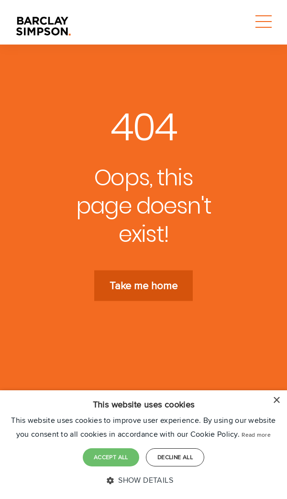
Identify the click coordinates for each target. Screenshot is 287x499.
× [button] (276, 400)
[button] (143, 481)
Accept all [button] (111, 457)
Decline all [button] (175, 457)
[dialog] (143, 444)
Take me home (143, 286)
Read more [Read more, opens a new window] (256, 435)
